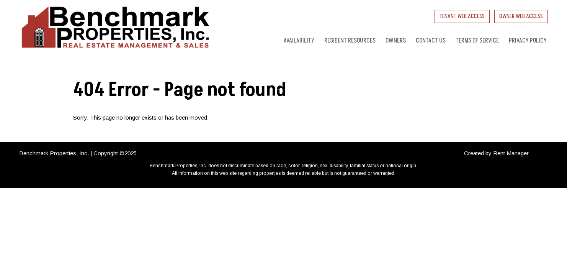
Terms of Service (477, 40)
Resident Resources (350, 40)
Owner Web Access (521, 16)
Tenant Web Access (462, 16)
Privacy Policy (528, 40)
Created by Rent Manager (496, 153)
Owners (396, 40)
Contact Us (431, 40)
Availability (299, 40)
